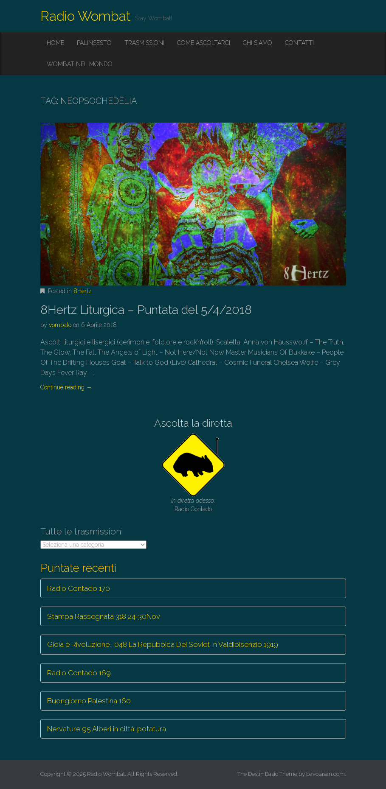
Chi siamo (257, 42)
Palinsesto (94, 42)
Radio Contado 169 (79, 673)
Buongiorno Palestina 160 (89, 701)
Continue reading (66, 387)
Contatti (299, 42)
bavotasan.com (325, 774)
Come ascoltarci (203, 42)
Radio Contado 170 (78, 588)
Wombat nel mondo (80, 64)
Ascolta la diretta (193, 423)
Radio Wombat (85, 16)
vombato (60, 325)
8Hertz (82, 291)
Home (55, 42)
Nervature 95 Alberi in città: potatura (106, 729)
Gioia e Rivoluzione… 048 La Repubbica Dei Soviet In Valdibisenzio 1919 (162, 644)
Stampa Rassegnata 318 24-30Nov (103, 616)
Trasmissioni (144, 42)
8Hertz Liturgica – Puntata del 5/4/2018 (146, 310)
